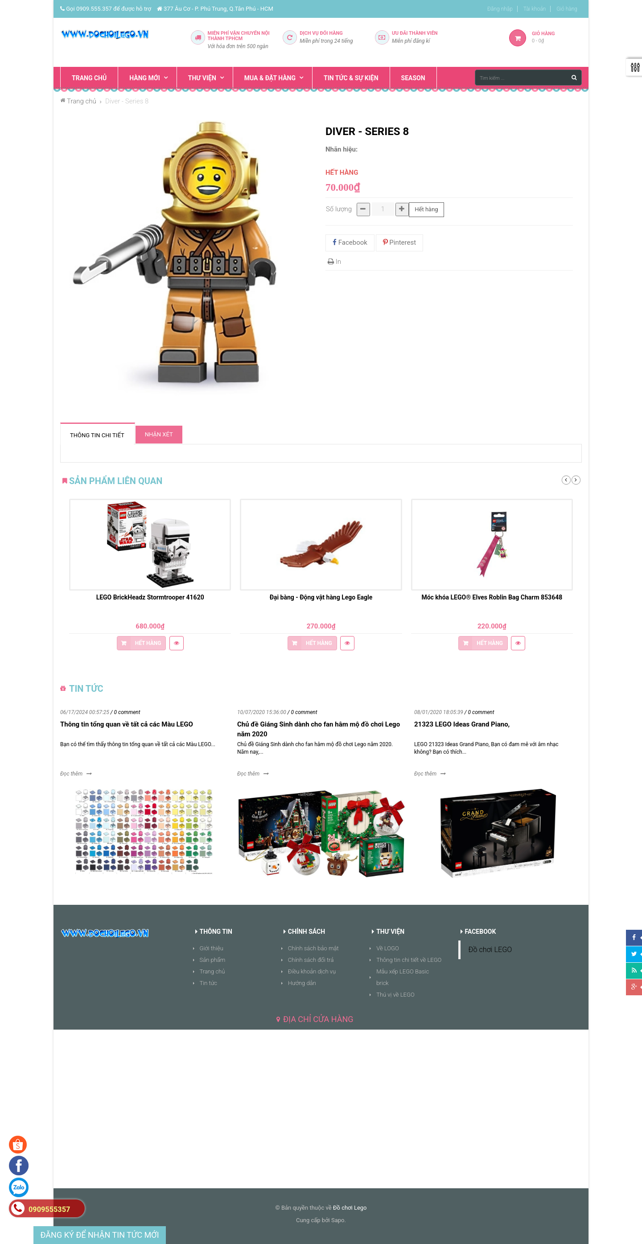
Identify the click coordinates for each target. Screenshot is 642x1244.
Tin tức (209, 983)
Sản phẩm (213, 960)
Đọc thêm (71, 774)
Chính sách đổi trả (311, 960)
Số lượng (339, 209)
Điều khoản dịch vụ (312, 971)
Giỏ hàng (566, 9)
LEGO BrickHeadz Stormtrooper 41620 (150, 597)
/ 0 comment (125, 712)
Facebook (350, 242)
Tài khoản (534, 9)
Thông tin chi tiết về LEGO (408, 960)
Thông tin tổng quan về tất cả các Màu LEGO (126, 724)
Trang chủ (212, 971)
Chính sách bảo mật (313, 948)
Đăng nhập (500, 9)
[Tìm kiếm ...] (528, 78)
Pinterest (399, 242)
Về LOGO (387, 948)
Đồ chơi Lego (350, 1207)
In (334, 262)
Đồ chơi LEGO (490, 949)
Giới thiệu (211, 948)
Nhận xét (159, 434)
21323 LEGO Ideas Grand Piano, (462, 724)
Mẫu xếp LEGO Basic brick (402, 977)
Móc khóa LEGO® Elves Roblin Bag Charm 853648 (491, 597)
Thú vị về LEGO (395, 994)
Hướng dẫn (302, 983)
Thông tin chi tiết (97, 435)
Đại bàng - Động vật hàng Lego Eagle (321, 597)
